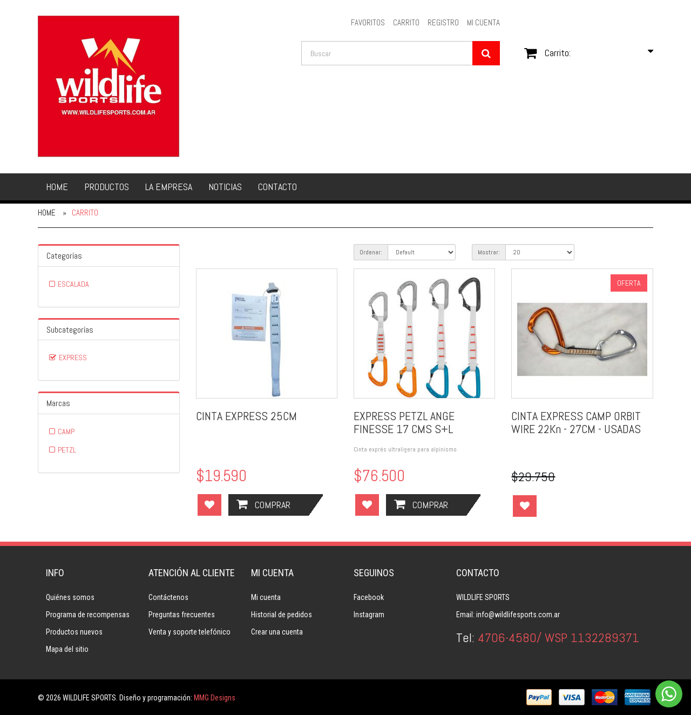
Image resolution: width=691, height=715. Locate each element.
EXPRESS (73, 357)
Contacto (277, 186)
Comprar (263, 504)
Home (57, 186)
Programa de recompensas (88, 614)
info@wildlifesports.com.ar (518, 614)
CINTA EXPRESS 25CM (246, 415)
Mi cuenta (266, 597)
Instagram (369, 614)
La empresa (168, 186)
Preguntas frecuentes (181, 614)
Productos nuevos (74, 632)
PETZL (67, 450)
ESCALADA (73, 284)
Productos (106, 186)
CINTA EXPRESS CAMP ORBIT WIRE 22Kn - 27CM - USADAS (576, 422)
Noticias (225, 186)
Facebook (369, 597)
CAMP (66, 431)
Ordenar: (371, 252)
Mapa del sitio (67, 649)
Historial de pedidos (281, 614)
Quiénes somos (70, 597)
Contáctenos (168, 597)
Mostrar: (489, 252)
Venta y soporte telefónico (189, 632)
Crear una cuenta (277, 632)
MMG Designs (214, 697)
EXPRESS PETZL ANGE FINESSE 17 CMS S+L (404, 422)
